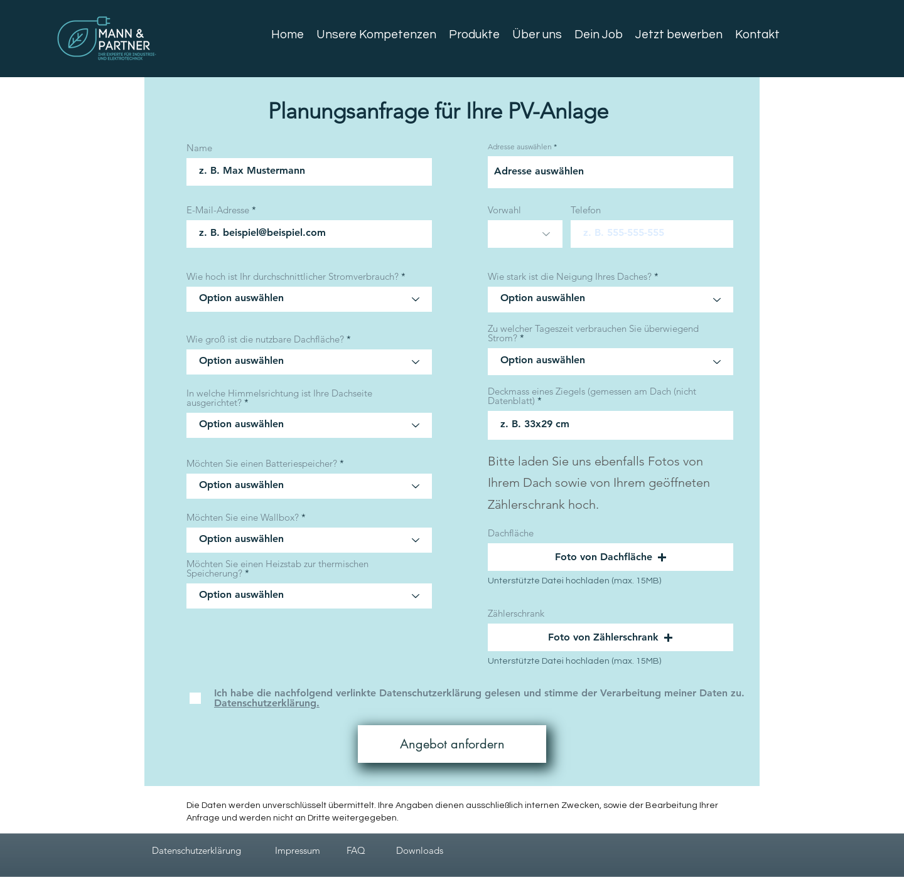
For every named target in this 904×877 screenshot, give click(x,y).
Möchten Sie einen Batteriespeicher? (261, 463)
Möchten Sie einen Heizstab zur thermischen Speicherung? (277, 568)
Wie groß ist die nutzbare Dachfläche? (265, 339)
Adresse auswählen (520, 147)
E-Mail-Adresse (217, 210)
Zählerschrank (516, 613)
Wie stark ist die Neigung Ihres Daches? (570, 276)
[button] (610, 557)
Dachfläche (511, 533)
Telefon (586, 210)
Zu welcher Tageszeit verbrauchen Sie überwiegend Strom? (593, 333)
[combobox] (610, 172)
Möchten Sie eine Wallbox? (242, 517)
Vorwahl (504, 210)
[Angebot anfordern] (452, 744)
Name (199, 147)
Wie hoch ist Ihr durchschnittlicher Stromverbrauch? (292, 276)
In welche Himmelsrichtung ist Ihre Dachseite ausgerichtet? (279, 397)
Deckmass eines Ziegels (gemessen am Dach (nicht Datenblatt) (592, 395)
